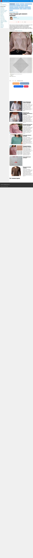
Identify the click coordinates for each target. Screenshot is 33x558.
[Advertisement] (21, 94)
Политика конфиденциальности (5, 184)
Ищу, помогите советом (3, 10)
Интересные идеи (3, 6)
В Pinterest (26, 86)
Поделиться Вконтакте (24, 83)
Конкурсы (1, 27)
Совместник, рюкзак (3, 20)
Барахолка (1, 15)
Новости (1, 23)
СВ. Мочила (25, 8)
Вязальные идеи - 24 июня (13, 12)
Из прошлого (2, 16)
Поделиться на (18, 86)
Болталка (22, 5)
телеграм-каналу (19, 30)
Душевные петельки (3, 11)
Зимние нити (18, 5)
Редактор (15, 17)
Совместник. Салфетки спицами (3, 22)
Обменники (2, 26)
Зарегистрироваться (3, 4)
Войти (1, 3)
